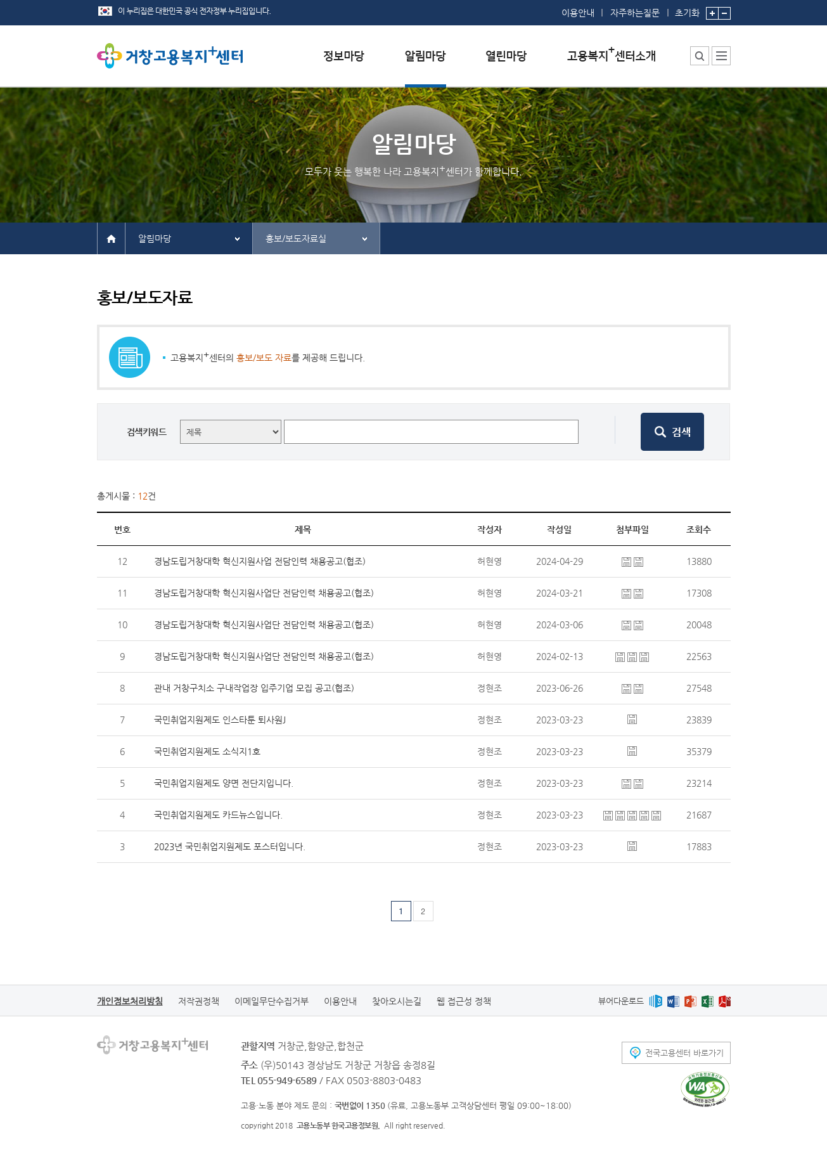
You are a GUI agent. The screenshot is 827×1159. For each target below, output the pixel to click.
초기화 (687, 9)
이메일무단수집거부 (271, 1001)
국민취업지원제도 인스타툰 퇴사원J (220, 720)
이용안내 (577, 13)
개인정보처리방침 (130, 1001)
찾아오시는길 (396, 1001)
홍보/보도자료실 (296, 238)
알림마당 (154, 238)
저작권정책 (198, 1001)
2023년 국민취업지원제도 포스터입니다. (229, 846)
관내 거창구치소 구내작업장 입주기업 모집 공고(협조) (254, 688)
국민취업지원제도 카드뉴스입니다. (218, 815)
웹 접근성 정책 (464, 1001)
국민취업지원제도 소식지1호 (207, 751)
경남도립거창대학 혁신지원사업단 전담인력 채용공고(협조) (264, 593)
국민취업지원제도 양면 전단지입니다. (223, 783)
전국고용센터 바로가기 (684, 1053)
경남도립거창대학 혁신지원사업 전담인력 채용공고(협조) (260, 561)
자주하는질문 (635, 13)
